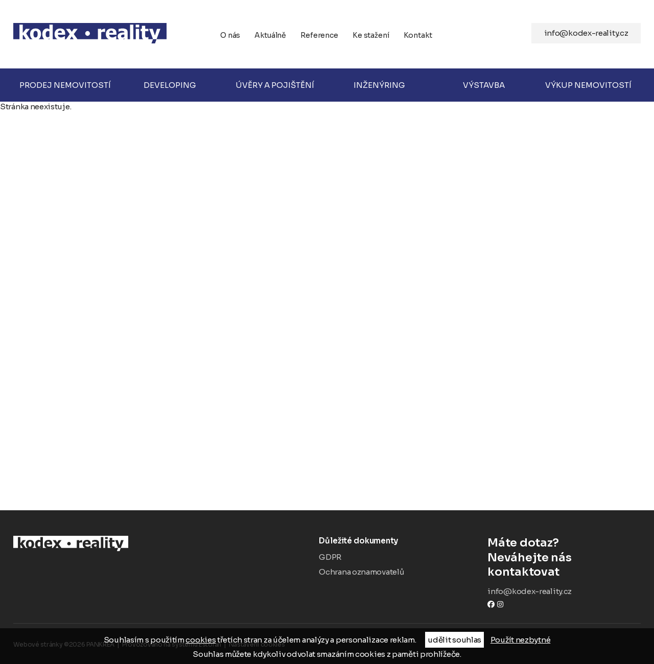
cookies (200, 640)
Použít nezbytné (521, 640)
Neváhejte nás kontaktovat (564, 557)
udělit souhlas (454, 640)
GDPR (330, 557)
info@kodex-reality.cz (586, 33)
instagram (500, 604)
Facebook (491, 604)
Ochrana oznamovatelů (361, 572)
